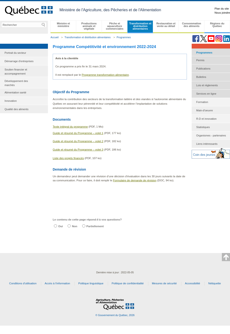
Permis (200, 60)
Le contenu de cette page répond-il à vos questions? (87, 219)
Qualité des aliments (17, 109)
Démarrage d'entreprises (19, 61)
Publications (203, 68)
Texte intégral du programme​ (70, 126)
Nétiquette (214, 283)
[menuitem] (24, 53)
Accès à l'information (57, 283)
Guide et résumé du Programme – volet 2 (78, 141)
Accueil (54, 37)
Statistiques (203, 127)
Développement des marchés (16, 83)
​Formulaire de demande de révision (134, 180)
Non (74, 226)
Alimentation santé (15, 92)
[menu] (24, 81)
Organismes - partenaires (211, 135)
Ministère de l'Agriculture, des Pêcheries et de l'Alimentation (110, 10)
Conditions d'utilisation (22, 283)
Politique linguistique (91, 283)
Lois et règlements (207, 85)
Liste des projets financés (68, 158)
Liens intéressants (207, 143)
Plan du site (221, 8)
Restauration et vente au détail (166, 24)
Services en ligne (206, 93)
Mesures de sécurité (164, 283)
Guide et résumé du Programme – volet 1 (78, 133)
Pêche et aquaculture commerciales (114, 26)
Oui (60, 226)
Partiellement (95, 226)
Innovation (11, 100)
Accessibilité (192, 283)
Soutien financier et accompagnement (16, 71)
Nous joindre (222, 12)
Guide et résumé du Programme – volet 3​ (78, 149)
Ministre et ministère (63, 24)
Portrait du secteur (15, 52)
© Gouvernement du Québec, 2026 (114, 315)
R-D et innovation (206, 118)
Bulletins (201, 76)
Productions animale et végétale (89, 26)
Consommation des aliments (191, 24)
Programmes (124, 37)
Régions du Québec (217, 24)
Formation (202, 102)
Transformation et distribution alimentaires (140, 26)
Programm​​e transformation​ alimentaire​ (105, 74)
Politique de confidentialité (128, 283)
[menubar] (140, 26)
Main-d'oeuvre (204, 110)
